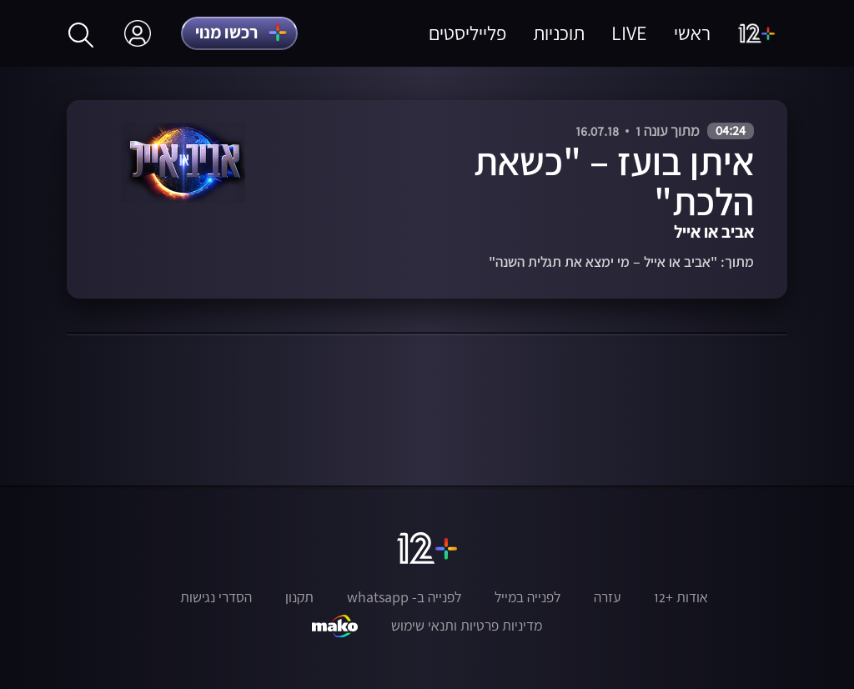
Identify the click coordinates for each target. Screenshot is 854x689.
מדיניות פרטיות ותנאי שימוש (466, 625)
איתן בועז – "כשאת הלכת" (614, 181)
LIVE (629, 33)
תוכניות (559, 33)
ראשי (692, 33)
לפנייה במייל (527, 597)
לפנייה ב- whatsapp (404, 597)
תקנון (299, 597)
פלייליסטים (467, 33)
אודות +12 (681, 597)
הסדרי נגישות (216, 597)
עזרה (607, 597)
